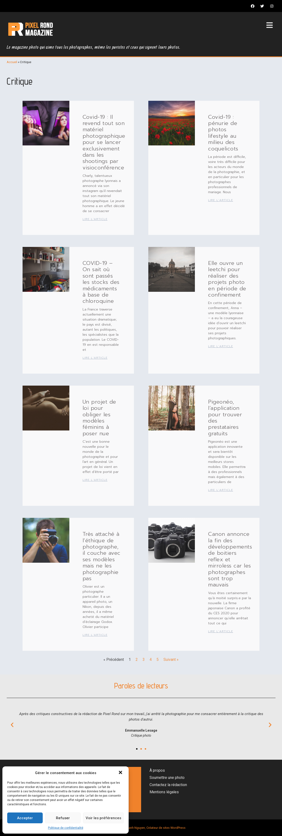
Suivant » (171, 659)
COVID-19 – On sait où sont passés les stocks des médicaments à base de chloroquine (101, 282)
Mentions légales (164, 792)
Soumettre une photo (167, 777)
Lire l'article (95, 219)
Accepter (25, 818)
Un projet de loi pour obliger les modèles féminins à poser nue (99, 417)
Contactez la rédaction (168, 784)
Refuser (63, 818)
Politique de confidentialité (65, 828)
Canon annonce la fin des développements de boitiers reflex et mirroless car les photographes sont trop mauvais (230, 559)
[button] (121, 773)
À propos (157, 770)
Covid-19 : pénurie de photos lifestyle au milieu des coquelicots (223, 133)
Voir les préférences (103, 818)
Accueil (12, 62)
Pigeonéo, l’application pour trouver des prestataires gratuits (225, 417)
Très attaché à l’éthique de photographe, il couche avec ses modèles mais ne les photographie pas (101, 556)
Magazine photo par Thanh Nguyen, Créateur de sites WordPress (141, 828)
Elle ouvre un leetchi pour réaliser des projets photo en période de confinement (227, 279)
